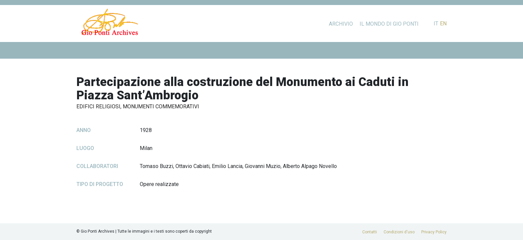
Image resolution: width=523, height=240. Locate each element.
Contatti (369, 232)
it (436, 23)
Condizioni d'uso (399, 232)
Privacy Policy (434, 232)
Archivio (341, 24)
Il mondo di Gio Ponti (389, 24)
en (443, 23)
